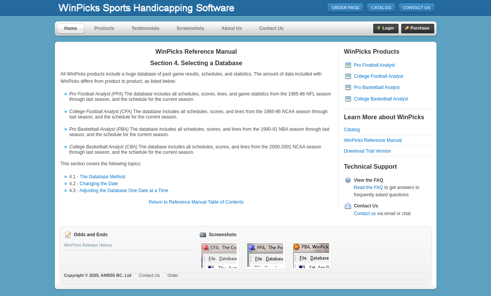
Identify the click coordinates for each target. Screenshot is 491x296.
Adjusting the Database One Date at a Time (123, 190)
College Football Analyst (379, 76)
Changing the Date (99, 183)
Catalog (381, 7)
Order (173, 275)
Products (104, 28)
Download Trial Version (367, 151)
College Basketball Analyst (381, 99)
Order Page (345, 7)
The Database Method (102, 176)
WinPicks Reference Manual (373, 140)
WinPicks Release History (88, 245)
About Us (231, 28)
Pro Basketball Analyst (377, 87)
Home (70, 28)
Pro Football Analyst (374, 65)
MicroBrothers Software (169, 8)
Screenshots (190, 28)
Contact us (365, 213)
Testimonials (145, 28)
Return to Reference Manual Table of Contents (196, 202)
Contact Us (416, 7)
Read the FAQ (368, 187)
